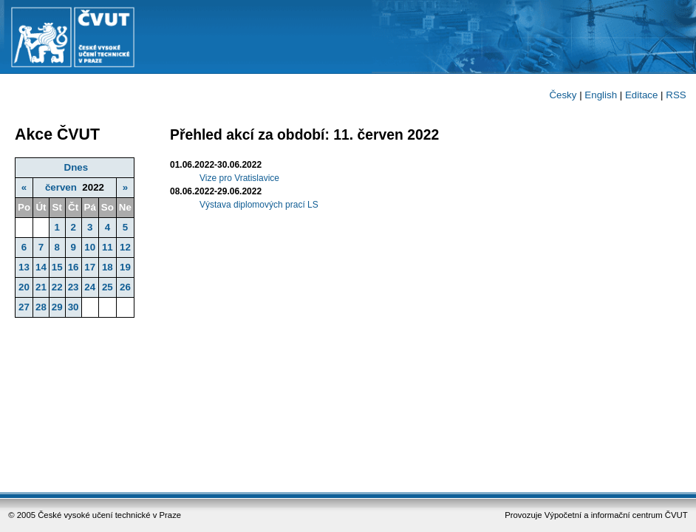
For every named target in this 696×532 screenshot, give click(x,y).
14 (41, 267)
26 (125, 287)
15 (57, 267)
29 (57, 307)
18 (107, 267)
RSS (676, 94)
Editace (641, 94)
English (600, 94)
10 (89, 247)
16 (73, 267)
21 (41, 287)
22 (57, 287)
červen (61, 187)
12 (125, 247)
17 (89, 267)
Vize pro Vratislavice (239, 178)
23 (73, 287)
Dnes (76, 167)
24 (89, 287)
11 (107, 247)
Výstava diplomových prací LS (258, 205)
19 (125, 267)
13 (24, 267)
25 (107, 287)
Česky (562, 94)
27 (24, 307)
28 (41, 307)
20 (24, 287)
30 (73, 307)
